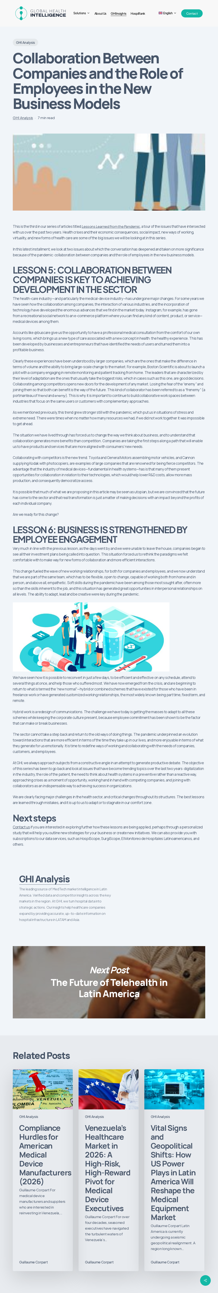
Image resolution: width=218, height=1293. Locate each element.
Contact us (21, 827)
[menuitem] (168, 13)
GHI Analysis (25, 42)
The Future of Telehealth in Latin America (109, 982)
